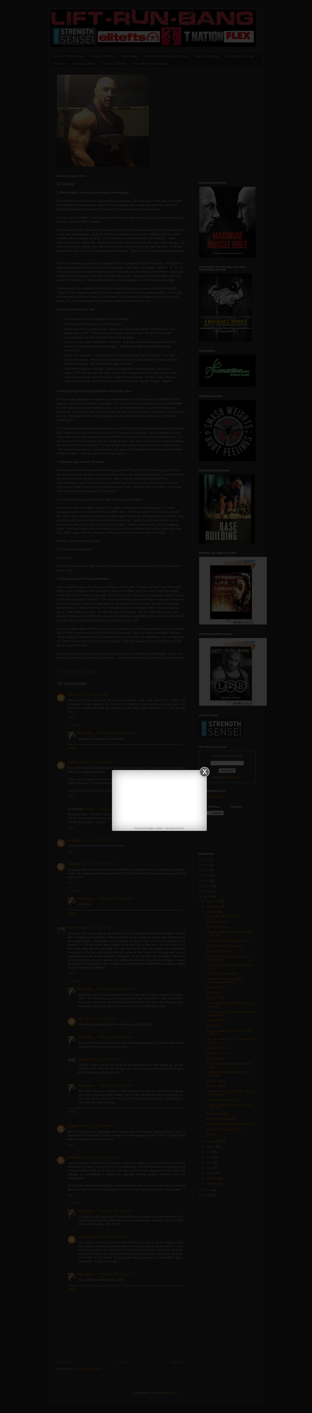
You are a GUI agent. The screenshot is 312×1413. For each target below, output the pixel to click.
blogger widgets (155, 828)
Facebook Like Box (174, 828)
